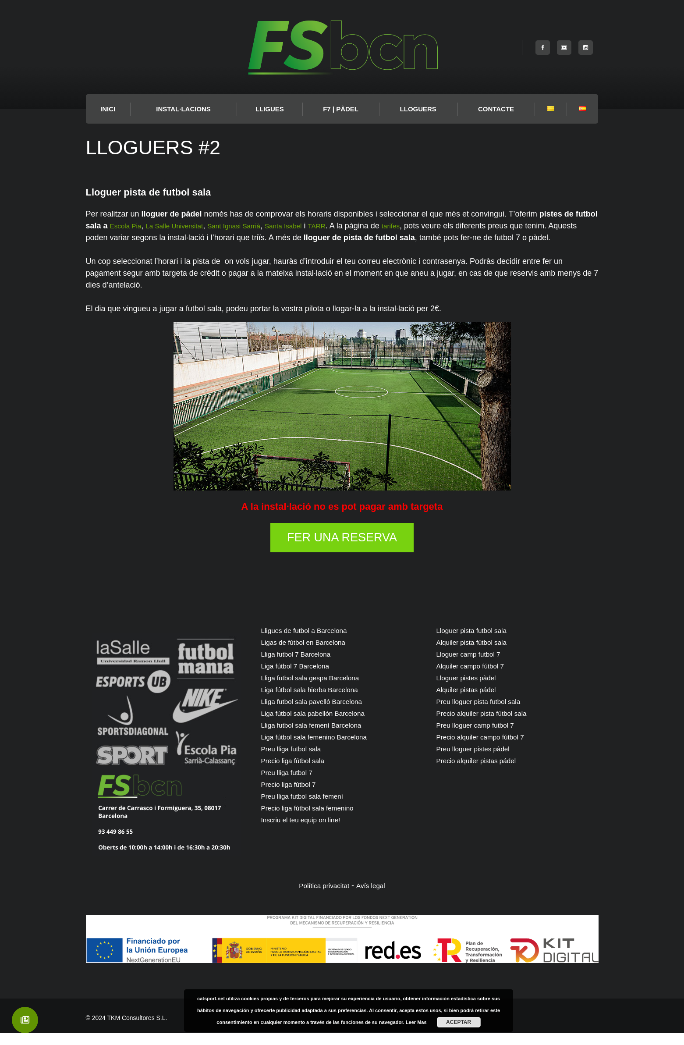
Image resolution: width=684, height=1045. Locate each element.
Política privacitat (321, 897)
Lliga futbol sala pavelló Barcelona (321, 713)
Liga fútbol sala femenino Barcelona (323, 748)
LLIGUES (269, 109)
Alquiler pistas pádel (471, 701)
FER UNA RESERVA (342, 549)
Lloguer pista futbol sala (478, 642)
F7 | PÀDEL (340, 109)
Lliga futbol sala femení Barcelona (320, 736)
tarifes (428, 225)
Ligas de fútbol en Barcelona (311, 654)
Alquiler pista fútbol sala (478, 654)
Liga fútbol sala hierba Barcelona (318, 701)
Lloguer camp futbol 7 (474, 665)
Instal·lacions (183, 109)
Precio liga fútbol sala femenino (316, 819)
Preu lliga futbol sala (296, 760)
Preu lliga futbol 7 (291, 784)
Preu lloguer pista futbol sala (486, 713)
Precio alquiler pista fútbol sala (489, 725)
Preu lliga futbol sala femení (309, 807)
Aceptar (458, 1022)
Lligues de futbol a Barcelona (312, 642)
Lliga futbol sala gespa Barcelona (319, 689)
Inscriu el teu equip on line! (308, 831)
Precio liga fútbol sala (298, 772)
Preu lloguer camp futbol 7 (482, 736)
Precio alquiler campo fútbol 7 (488, 748)
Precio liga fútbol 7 (293, 796)
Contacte (496, 109)
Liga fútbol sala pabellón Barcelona (322, 725)
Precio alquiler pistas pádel (483, 772)
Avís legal (375, 897)
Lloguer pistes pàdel (471, 689)
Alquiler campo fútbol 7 (476, 677)
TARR (351, 225)
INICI (107, 109)
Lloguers (418, 109)
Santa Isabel (313, 225)
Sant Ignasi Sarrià (255, 225)
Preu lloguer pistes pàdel (479, 760)
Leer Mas (416, 1022)
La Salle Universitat (186, 225)
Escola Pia (128, 225)
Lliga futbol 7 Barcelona (302, 665)
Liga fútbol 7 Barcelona (301, 677)
